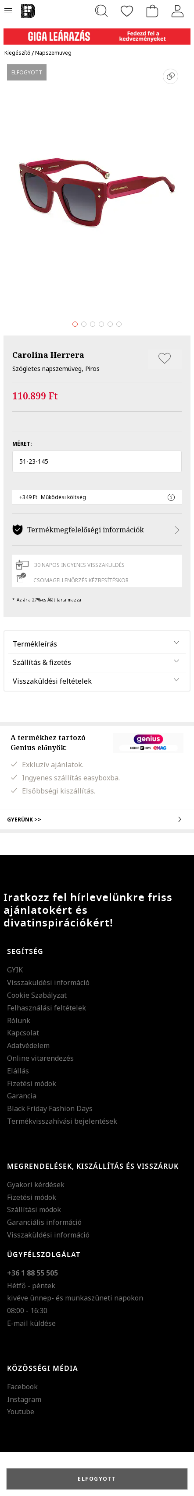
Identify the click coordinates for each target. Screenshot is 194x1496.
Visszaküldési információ (48, 982)
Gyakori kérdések (36, 1184)
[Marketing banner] (97, 32)
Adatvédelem (28, 1045)
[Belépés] (177, 11)
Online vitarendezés (40, 1058)
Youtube (20, 1411)
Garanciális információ (44, 1222)
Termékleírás (35, 644)
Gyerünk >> (97, 819)
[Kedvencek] (127, 11)
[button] (97, 461)
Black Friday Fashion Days (50, 1108)
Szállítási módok (34, 1209)
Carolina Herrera (48, 355)
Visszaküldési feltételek (52, 681)
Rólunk (18, 1020)
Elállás (18, 1071)
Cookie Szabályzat (37, 995)
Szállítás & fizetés (42, 662)
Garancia (21, 1096)
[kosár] (152, 11)
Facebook (22, 1386)
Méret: (22, 443)
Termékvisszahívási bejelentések (62, 1121)
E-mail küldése (31, 1323)
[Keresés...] (101, 11)
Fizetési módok (31, 1083)
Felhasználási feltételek (46, 1008)
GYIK (15, 970)
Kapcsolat (23, 1033)
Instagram (24, 1399)
